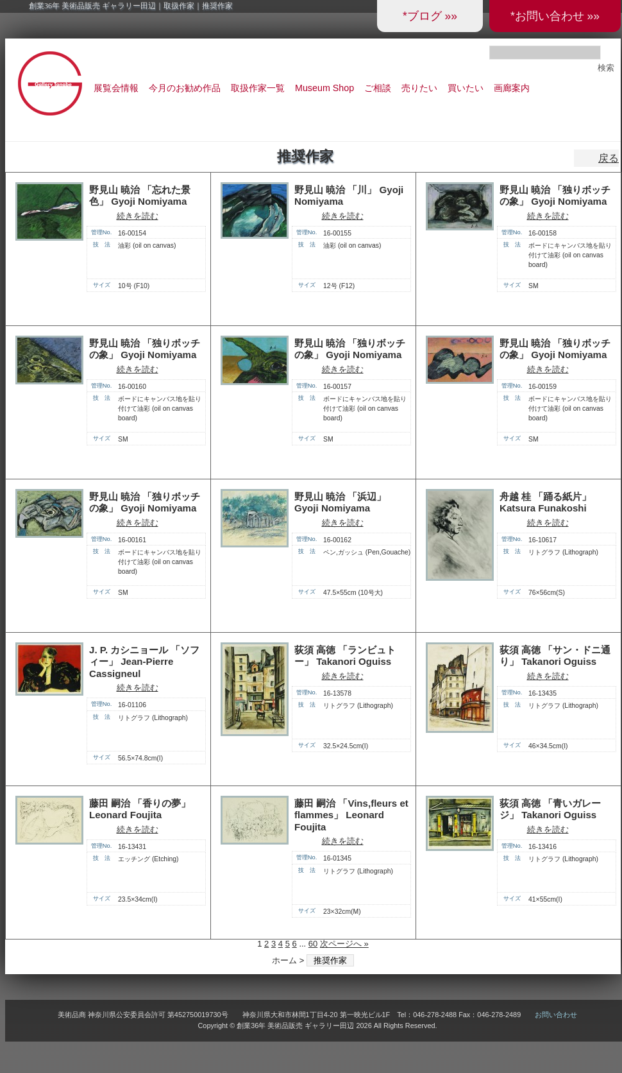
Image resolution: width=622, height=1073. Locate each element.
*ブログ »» (430, 16)
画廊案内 (512, 88)
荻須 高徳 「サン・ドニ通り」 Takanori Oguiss (555, 655)
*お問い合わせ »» (555, 16)
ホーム (284, 960)
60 (312, 944)
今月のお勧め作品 (185, 88)
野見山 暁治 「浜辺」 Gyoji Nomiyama (340, 502)
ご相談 (377, 88)
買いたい (465, 88)
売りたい (419, 88)
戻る (608, 158)
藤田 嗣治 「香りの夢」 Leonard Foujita (139, 809)
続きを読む (137, 216)
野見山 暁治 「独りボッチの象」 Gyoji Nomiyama (555, 195)
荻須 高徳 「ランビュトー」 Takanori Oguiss (345, 655)
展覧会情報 (116, 88)
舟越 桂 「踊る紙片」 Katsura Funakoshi (545, 502)
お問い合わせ (556, 1014)
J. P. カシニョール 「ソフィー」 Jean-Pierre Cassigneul (144, 661)
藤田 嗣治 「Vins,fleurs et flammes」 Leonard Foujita (351, 815)
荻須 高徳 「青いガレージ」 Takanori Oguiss (550, 809)
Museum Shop (324, 88)
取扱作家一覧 (258, 88)
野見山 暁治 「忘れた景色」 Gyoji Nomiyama (139, 195)
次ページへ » (344, 944)
